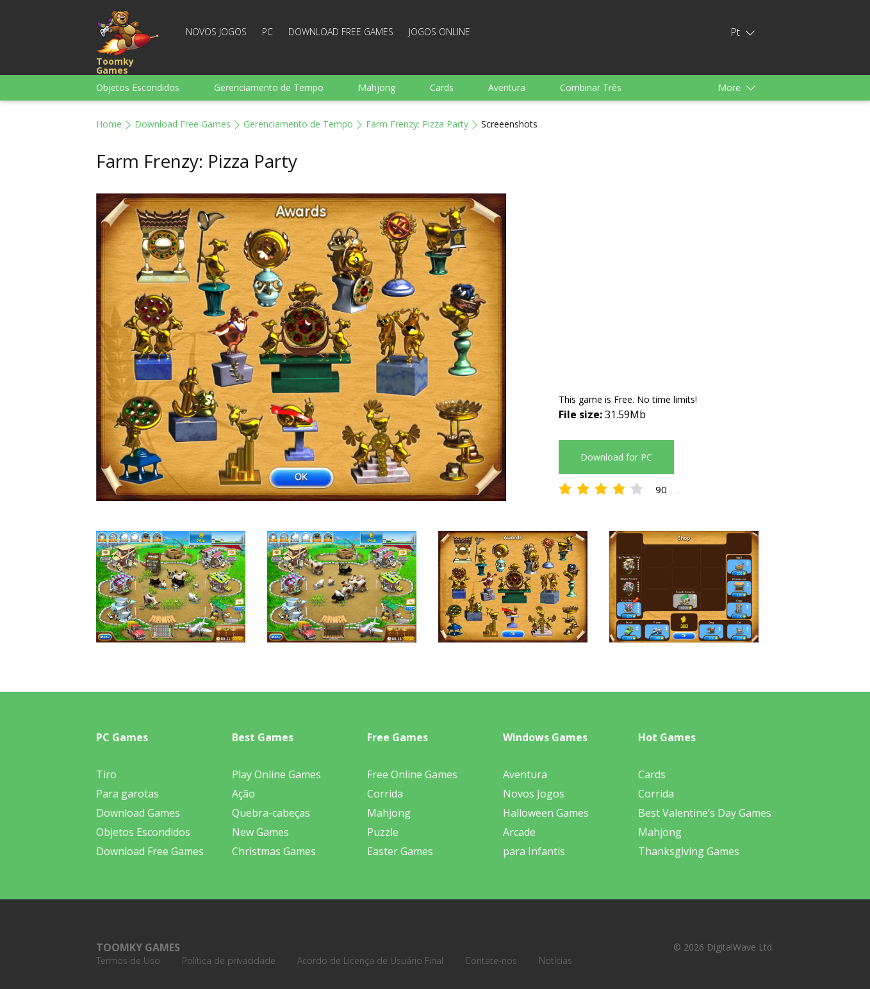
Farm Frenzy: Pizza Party (417, 124)
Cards (442, 87)
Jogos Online (439, 32)
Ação (243, 794)
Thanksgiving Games (688, 851)
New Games (260, 832)
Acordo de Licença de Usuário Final (370, 960)
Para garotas (127, 794)
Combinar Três (590, 87)
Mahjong (376, 87)
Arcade (519, 832)
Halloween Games (546, 813)
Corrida (385, 794)
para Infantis (534, 851)
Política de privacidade (228, 960)
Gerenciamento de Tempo (269, 87)
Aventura (506, 87)
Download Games (138, 813)
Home (109, 124)
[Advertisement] (666, 283)
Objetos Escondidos (137, 87)
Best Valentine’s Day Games (704, 813)
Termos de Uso (128, 960)
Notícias (555, 960)
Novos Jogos (216, 32)
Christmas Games (274, 851)
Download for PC (616, 457)
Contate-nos (491, 960)
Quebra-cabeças (271, 813)
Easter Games (400, 851)
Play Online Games (276, 774)
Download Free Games (340, 32)
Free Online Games (412, 774)
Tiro (106, 774)
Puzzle (382, 832)
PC (267, 32)
